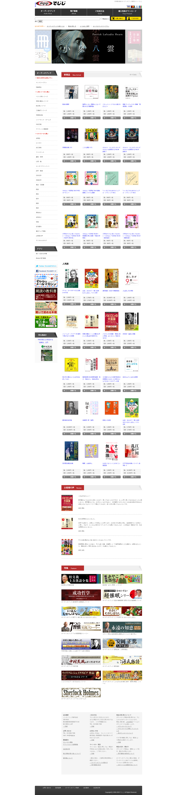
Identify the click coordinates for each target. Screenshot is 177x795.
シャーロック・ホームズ (43, 120)
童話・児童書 (40, 185)
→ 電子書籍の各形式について (125, 753)
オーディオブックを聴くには (55, 26)
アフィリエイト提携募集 (70, 744)
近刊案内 (38, 226)
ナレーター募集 (68, 742)
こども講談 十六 (87, 147)
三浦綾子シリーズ (41, 110)
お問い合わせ (47, 788)
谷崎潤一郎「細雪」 (89, 420)
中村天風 (38, 124)
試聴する (71, 117)
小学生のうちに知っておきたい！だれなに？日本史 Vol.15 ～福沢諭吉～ (111, 236)
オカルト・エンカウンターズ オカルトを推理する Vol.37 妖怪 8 (131, 149)
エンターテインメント (43, 166)
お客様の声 (39, 236)
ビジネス (38, 143)
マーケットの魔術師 (42, 129)
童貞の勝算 (65, 104)
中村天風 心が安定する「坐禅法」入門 (47, 350)
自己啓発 (38, 147)
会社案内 (86, 788)
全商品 (38, 138)
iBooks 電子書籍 (41, 258)
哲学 (37, 198)
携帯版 (35, 4)
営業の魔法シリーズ (42, 101)
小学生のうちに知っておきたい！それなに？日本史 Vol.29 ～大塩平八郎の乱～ (71, 236)
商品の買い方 (72, 26)
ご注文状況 (129, 722)
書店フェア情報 (40, 231)
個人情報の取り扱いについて (72, 753)
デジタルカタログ (41, 240)
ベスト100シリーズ (42, 96)
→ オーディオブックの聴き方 (99, 762)
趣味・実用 (39, 157)
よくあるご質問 (84, 26)
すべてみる (133, 74)
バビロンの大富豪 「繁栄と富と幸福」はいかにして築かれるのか (112, 336)
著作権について (68, 758)
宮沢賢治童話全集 (67, 463)
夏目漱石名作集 (67, 420)
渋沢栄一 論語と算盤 (129, 334)
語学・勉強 (39, 171)
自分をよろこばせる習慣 (130, 377)
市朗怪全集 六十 (67, 147)
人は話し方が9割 (128, 291)
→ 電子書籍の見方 (95, 765)
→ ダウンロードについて (124, 726)
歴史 (37, 194)
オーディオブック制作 (72, 788)
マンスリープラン (41, 82)
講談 (37, 203)
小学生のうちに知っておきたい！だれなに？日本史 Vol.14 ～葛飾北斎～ (131, 236)
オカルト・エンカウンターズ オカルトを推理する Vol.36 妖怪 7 (111, 149)
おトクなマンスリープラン (101, 26)
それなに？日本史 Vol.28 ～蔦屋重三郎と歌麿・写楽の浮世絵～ (91, 236)
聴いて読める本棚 (41, 253)
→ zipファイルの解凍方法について (126, 765)
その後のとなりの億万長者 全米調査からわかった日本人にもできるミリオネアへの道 (112, 379)
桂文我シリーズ (40, 106)
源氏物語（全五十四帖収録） (111, 291)
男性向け (38, 212)
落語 (37, 208)
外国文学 (38, 180)
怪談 (37, 189)
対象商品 (38, 87)
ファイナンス (40, 152)
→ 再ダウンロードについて (124, 733)
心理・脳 (38, 161)
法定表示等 (66, 749)
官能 (37, 222)
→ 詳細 (65, 726)
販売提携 (58, 788)
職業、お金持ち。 (88, 463)
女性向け (38, 217)
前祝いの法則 (107, 420)
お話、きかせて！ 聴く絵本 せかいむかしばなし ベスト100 (131, 422)
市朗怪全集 (39, 115)
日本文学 (38, 175)
